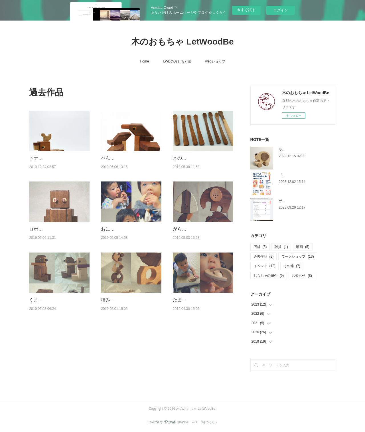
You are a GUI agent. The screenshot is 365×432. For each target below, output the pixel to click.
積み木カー (112, 299)
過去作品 (264, 257)
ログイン (280, 10)
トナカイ (38, 158)
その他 (291, 266)
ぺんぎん (110, 158)
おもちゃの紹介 (269, 276)
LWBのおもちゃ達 (177, 61)
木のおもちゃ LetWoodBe (182, 41)
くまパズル (40, 299)
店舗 (260, 247)
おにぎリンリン (117, 229)
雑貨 (281, 247)
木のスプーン (186, 158)
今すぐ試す (246, 10)
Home (144, 61)
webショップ (215, 61)
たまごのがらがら (191, 299)
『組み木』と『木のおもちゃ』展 (304, 175)
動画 (302, 247)
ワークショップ (297, 257)
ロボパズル (40, 229)
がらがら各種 (186, 229)
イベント (264, 266)
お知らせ (302, 276)
